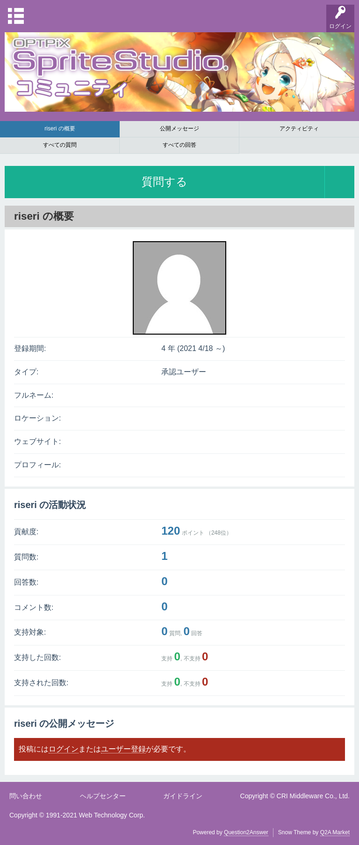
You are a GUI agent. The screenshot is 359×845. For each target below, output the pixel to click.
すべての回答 (179, 145)
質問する (164, 181)
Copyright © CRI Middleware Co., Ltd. (295, 796)
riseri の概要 (59, 128)
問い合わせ (25, 796)
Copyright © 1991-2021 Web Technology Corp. (77, 815)
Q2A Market (335, 832)
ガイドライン (182, 796)
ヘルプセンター (103, 796)
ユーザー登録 (123, 749)
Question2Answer (246, 832)
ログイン (64, 749)
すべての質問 (60, 145)
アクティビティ (299, 128)
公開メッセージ (179, 128)
